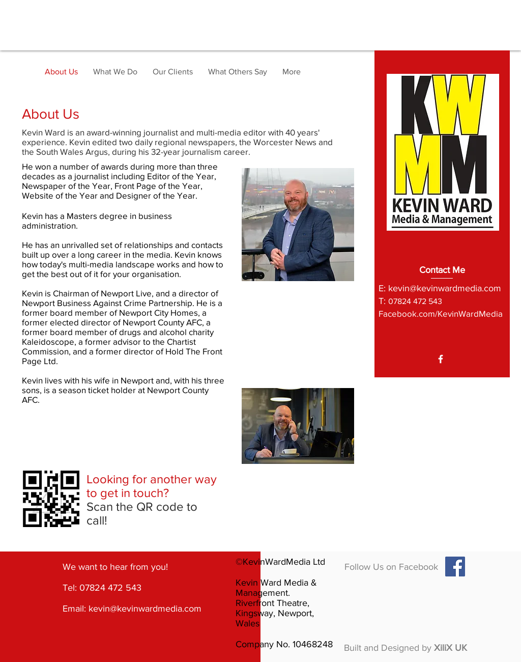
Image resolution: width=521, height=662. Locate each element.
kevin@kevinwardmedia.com (444, 288)
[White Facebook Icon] (440, 359)
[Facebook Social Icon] (455, 566)
